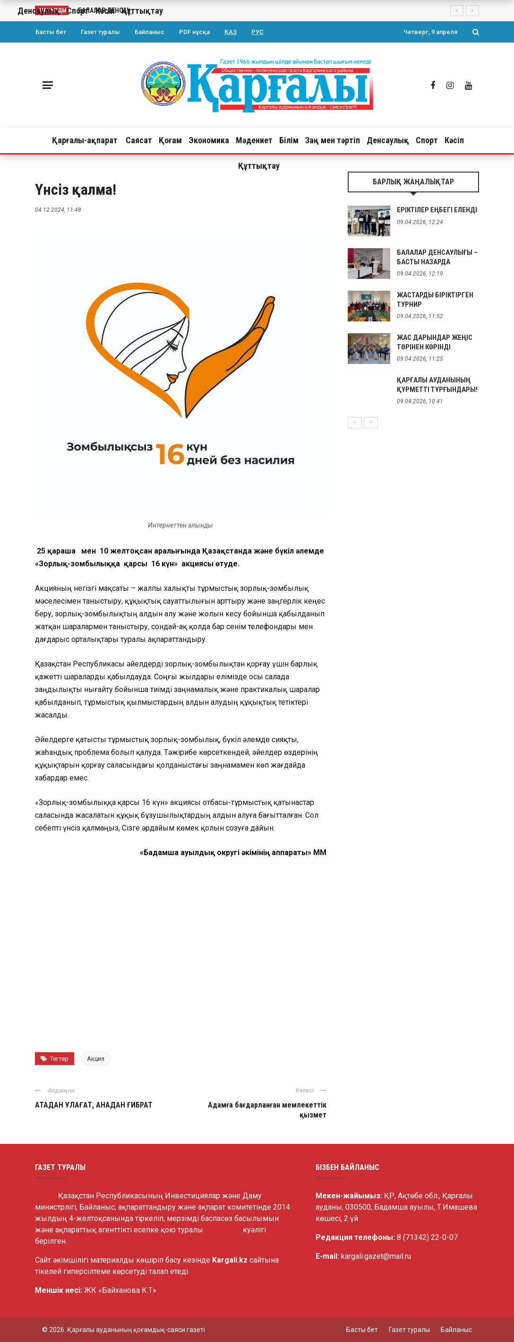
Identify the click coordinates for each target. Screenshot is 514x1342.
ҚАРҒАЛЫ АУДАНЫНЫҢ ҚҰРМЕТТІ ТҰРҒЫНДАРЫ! (437, 385)
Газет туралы (100, 31)
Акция (95, 1058)
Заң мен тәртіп (332, 140)
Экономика (208, 140)
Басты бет (50, 31)
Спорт (427, 140)
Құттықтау (259, 166)
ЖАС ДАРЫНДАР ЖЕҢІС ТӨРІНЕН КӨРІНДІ (434, 342)
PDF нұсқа (194, 31)
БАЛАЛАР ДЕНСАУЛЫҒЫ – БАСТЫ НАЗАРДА (437, 257)
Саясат (139, 140)
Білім (289, 140)
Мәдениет (254, 140)
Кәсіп (454, 140)
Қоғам (170, 140)
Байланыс (149, 31)
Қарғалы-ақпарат (85, 140)
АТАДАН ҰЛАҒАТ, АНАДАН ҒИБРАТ (94, 1104)
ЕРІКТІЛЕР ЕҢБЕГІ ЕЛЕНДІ (437, 210)
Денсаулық (388, 140)
